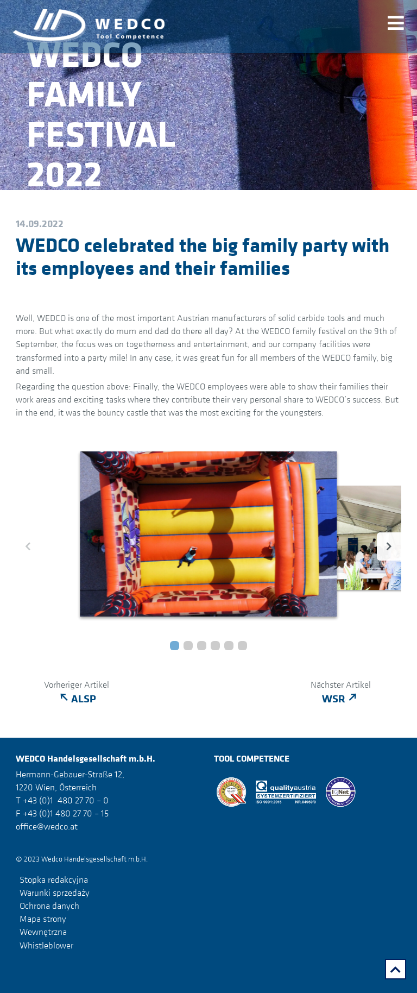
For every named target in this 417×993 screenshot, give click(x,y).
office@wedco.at (47, 826)
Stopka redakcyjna (54, 879)
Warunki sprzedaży (55, 892)
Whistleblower (46, 944)
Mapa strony (43, 918)
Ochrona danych (49, 905)
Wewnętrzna (43, 931)
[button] (174, 645)
